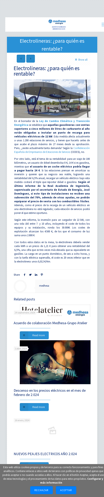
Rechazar (41, 490)
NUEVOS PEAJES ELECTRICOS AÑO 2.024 (45, 453)
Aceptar (66, 490)
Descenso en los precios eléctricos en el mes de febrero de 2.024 (50, 392)
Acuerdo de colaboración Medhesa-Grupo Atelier (50, 323)
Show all (80, 59)
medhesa (44, 285)
